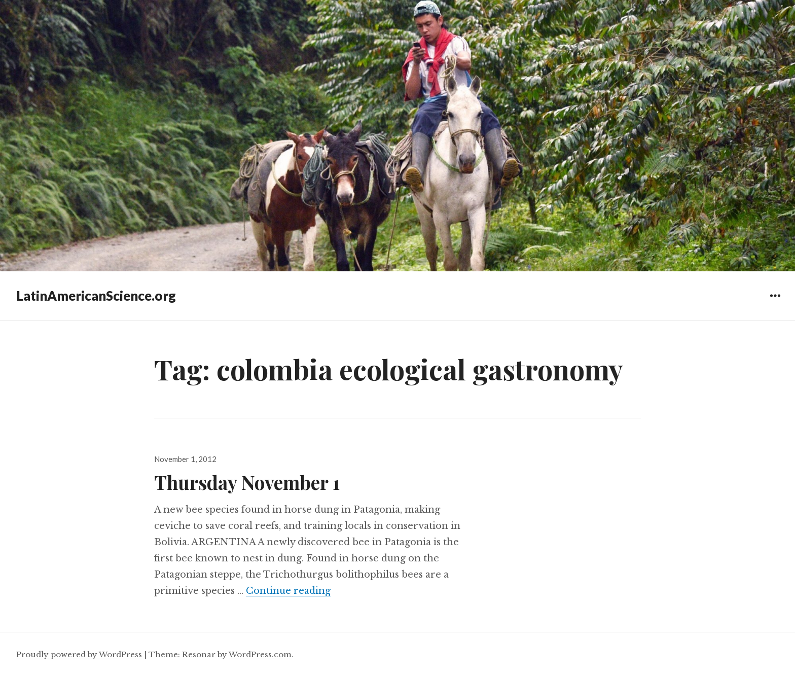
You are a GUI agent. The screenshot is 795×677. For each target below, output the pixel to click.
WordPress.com (260, 654)
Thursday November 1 (247, 482)
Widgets (775, 303)
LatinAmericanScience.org (96, 296)
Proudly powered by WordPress (79, 654)
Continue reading (288, 590)
